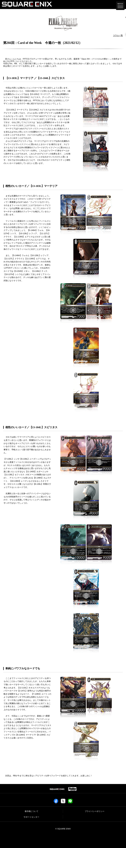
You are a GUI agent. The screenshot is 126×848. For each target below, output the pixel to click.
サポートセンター (31, 817)
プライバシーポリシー (94, 811)
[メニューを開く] (120, 5)
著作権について (31, 811)
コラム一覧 (118, 35)
